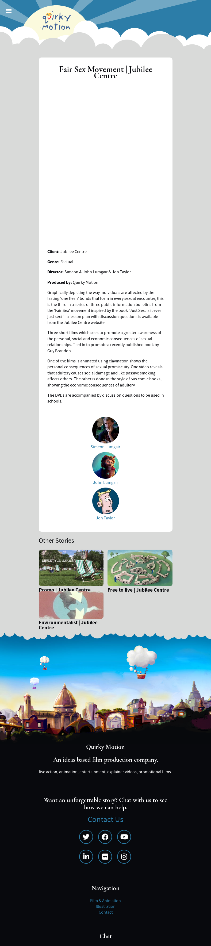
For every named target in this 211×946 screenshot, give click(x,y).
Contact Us (105, 820)
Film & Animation (105, 900)
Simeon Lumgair (105, 447)
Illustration (106, 906)
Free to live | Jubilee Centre (138, 591)
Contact (106, 912)
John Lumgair (105, 482)
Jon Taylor (105, 518)
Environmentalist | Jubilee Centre (68, 625)
